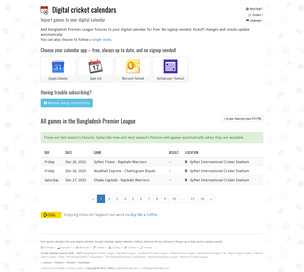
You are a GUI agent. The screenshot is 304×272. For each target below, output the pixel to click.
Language (254, 20)
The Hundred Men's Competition (84, 256)
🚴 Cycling (114, 247)
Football (47, 247)
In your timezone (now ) (242, 118)
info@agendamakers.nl (155, 268)
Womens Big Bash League (163, 256)
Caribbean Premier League (153, 253)
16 (202, 199)
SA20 (61, 256)
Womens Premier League (194, 256)
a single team (100, 40)
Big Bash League (126, 253)
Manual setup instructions (67, 103)
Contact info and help (53, 268)
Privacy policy (75, 268)
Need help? (254, 8)
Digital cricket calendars (84, 9)
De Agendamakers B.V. (126, 268)
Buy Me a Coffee (144, 215)
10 (174, 199)
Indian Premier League (182, 253)
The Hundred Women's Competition (125, 256)
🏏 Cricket (255, 15)
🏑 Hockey (146, 247)
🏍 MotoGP (82, 247)
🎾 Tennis (98, 247)
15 (192, 199)
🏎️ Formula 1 (64, 247)
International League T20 (212, 253)
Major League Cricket (240, 253)
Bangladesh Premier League (99, 253)
